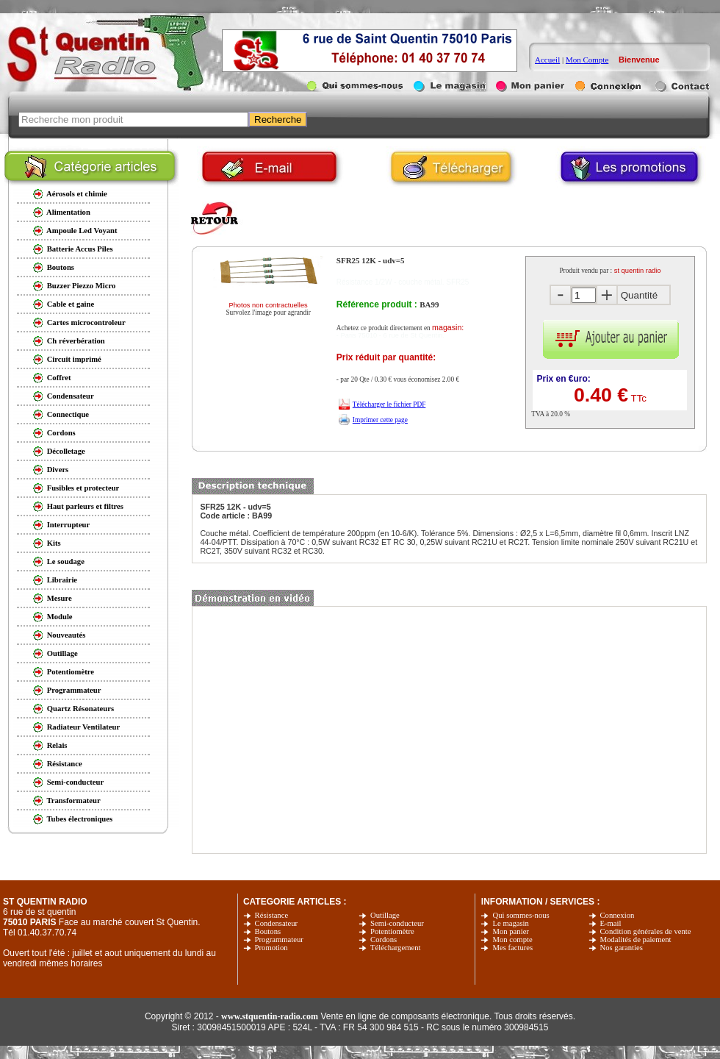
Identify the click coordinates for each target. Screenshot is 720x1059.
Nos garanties (621, 948)
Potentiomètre (392, 931)
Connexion (617, 915)
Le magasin (510, 923)
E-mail (611, 923)
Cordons (383, 939)
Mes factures (512, 948)
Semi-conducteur (397, 923)
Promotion (271, 948)
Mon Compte (587, 59)
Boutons (268, 931)
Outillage (385, 915)
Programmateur (279, 939)
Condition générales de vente (645, 931)
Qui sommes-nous (520, 915)
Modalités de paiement (636, 939)
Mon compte (512, 939)
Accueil (547, 59)
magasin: (448, 327)
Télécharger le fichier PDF (389, 404)
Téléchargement (395, 948)
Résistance (272, 915)
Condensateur (276, 923)
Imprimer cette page (380, 420)
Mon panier (510, 931)
